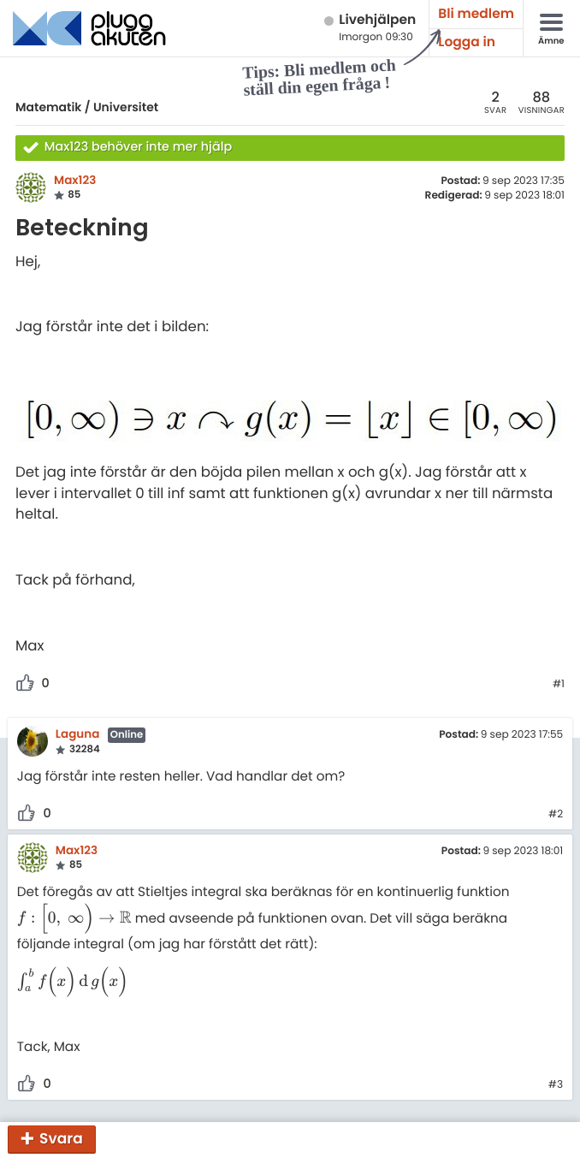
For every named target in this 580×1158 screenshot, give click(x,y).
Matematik (48, 107)
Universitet (125, 107)
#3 (555, 1085)
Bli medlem (476, 14)
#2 (555, 815)
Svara (61, 1138)
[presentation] (74, 919)
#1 (559, 685)
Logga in (466, 42)
